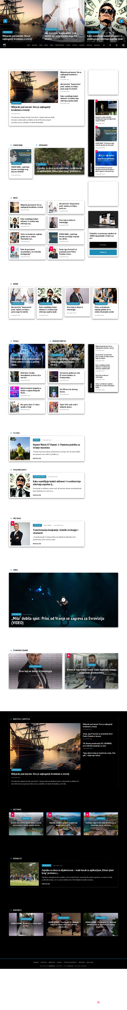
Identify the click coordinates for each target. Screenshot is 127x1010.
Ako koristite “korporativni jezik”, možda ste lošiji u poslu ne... (69, 209)
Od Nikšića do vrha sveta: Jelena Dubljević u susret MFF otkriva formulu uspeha (98, 786)
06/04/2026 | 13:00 (70, 358)
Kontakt (59, 969)
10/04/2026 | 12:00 (25, 260)
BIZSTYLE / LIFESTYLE (21, 722)
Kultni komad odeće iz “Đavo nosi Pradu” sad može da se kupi (98, 776)
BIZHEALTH (17, 865)
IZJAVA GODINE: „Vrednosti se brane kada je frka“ (26, 931)
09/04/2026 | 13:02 (87, 790)
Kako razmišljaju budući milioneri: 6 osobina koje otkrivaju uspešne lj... (57, 486)
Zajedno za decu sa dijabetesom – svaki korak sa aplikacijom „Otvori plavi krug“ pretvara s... (59, 173)
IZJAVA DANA (18, 148)
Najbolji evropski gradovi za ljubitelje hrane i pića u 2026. (63, 830)
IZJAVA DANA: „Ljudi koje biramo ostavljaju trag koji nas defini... (69, 239)
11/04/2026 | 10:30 (106, 32)
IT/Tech (36, 443)
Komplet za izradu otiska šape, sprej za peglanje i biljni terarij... (66, 365)
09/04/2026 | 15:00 (63, 835)
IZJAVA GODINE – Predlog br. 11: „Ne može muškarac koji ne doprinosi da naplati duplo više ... (101, 931)
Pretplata (44, 969)
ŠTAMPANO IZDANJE (20, 653)
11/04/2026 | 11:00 (63, 29)
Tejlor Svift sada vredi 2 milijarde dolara (69, 409)
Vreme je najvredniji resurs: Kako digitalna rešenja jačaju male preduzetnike (91, 674)
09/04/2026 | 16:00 (87, 780)
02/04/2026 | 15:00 (25, 398)
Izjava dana (17, 166)
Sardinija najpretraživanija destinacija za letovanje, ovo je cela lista (101, 830)
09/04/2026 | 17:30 (87, 761)
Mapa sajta (90, 969)
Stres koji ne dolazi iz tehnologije (68, 109)
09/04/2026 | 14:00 (24, 358)
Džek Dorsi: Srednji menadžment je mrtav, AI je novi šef (31, 378)
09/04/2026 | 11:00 (91, 680)
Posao (15, 358)
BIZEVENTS (17, 916)
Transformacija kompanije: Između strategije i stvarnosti (55, 535)
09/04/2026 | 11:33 (99, 123)
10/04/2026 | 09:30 (26, 835)
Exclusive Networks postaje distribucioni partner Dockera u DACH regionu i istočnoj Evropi (104, 169)
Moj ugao (37, 528)
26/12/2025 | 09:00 (101, 937)
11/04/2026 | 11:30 (18, 32)
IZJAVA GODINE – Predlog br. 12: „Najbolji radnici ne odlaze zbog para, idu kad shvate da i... (63, 931)
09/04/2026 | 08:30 (100, 147)
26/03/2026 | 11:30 (64, 397)
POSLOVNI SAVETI (19, 473)
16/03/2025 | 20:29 (27, 617)
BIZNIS (15, 287)
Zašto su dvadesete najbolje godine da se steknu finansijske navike (70, 120)
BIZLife (50, 528)
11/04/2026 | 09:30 (65, 125)
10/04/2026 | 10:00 (58, 528)
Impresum (82, 969)
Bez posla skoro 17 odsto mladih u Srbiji (30, 409)
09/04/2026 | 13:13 (52, 167)
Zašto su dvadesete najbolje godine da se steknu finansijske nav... (31, 239)
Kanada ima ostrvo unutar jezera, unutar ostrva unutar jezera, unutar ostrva (26, 830)
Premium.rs (52, 972)
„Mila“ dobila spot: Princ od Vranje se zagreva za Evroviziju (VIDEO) (57, 624)
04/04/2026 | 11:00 (25, 383)
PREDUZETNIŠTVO (59, 344)
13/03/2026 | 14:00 (64, 412)
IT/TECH (16, 436)
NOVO (15, 201)
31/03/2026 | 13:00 (64, 383)
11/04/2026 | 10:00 (65, 113)
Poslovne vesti (51, 29)
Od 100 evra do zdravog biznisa (68, 393)
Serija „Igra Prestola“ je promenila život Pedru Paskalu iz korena (98, 738)
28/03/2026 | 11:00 (25, 412)
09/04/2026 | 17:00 (87, 771)
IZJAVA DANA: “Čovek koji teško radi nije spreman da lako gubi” (104, 144)
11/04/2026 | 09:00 (16, 178)
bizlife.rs (70, 972)
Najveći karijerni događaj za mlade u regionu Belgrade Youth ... (31, 393)
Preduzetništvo (57, 358)
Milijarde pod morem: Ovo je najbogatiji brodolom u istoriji (17, 37)
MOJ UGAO (17, 521)
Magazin (36, 969)
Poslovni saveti (93, 32)
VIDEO (15, 573)
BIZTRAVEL (17, 816)
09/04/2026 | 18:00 (87, 751)
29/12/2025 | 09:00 (63, 937)
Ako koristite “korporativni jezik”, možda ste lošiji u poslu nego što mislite (61, 35)
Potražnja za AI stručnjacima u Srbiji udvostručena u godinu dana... (26, 365)
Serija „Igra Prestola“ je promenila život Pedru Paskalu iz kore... (68, 254)
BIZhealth (41, 167)
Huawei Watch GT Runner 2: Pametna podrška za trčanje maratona (56, 449)
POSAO (16, 344)
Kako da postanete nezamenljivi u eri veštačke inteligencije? (31, 254)
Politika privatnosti (70, 969)
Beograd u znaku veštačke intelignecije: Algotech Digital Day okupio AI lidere (105, 119)
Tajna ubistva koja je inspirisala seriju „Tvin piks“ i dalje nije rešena (99, 757)
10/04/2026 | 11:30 (63, 260)
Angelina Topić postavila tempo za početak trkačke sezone (99, 767)
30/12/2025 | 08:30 (26, 936)
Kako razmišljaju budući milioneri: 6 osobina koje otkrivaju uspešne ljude (105, 37)
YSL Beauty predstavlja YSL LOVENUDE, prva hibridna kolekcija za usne (97, 747)
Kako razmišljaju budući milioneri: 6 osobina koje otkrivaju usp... (30, 224)
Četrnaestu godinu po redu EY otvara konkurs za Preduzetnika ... (70, 378)
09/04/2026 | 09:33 (101, 835)
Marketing (52, 969)
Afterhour (7, 32)
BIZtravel (26, 825)
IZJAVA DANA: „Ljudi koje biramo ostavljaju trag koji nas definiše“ (20, 172)
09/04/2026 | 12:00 (100, 174)
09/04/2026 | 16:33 (46, 443)
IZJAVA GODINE (26, 925)
